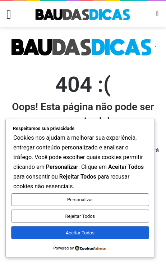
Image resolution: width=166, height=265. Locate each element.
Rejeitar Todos (80, 216)
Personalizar (80, 199)
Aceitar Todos (80, 232)
